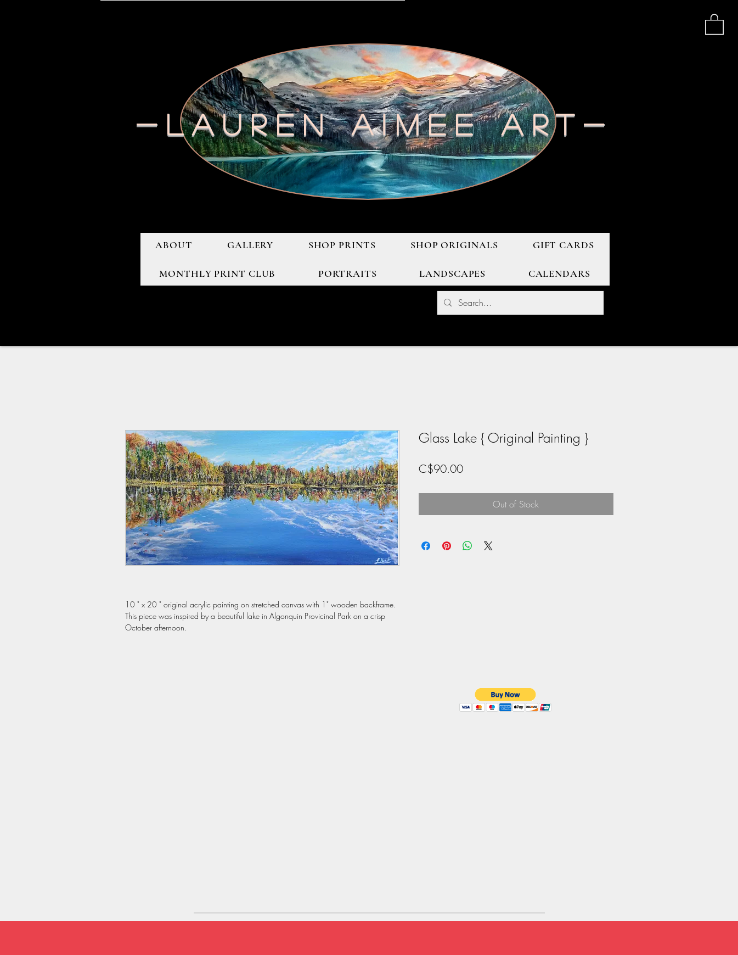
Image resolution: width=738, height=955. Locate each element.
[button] (714, 24)
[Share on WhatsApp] (467, 545)
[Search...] (519, 303)
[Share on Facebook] (425, 545)
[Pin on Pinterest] (446, 545)
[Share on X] (488, 545)
